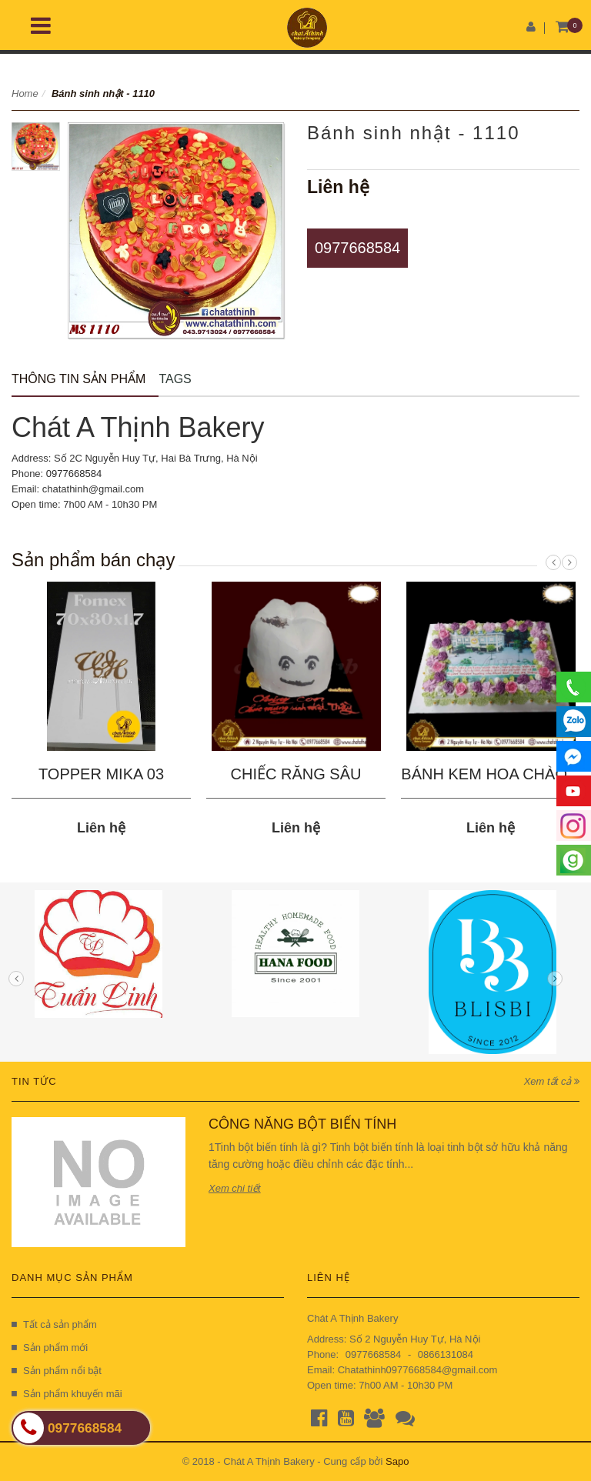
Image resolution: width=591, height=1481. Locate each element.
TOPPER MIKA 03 (101, 774)
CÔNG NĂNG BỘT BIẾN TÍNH (302, 1124)
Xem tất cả (551, 1081)
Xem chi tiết (235, 1188)
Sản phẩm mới (50, 1347)
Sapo (397, 1461)
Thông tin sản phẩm (78, 378)
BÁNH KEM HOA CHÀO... (490, 774)
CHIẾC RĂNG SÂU (296, 774)
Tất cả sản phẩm (54, 1324)
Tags (175, 378)
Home (25, 93)
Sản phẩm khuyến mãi (67, 1393)
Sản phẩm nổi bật (57, 1370)
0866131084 (445, 1354)
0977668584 (357, 247)
